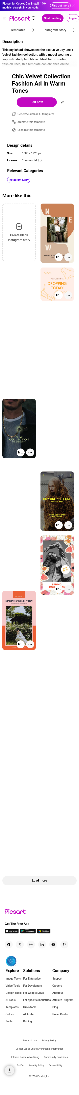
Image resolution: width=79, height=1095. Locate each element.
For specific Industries (37, 1000)
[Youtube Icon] (53, 944)
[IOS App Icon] (12, 932)
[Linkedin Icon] (42, 944)
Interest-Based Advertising (25, 1057)
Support (57, 978)
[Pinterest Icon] (64, 944)
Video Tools (13, 985)
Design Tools (14, 992)
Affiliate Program (62, 1000)
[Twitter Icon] (20, 944)
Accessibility (55, 1065)
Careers (57, 985)
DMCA (20, 1065)
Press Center (60, 1014)
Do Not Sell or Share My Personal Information (39, 1048)
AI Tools (11, 1000)
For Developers (32, 985)
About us (58, 992)
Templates (12, 1007)
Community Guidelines (56, 1057)
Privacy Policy (49, 1040)
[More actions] (68, 257)
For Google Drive (33, 992)
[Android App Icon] (28, 932)
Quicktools (30, 1007)
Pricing (27, 1021)
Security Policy (36, 1065)
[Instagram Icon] (31, 944)
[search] (34, 18)
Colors (10, 1014)
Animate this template (31, 122)
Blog (55, 1007)
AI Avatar (29, 1014)
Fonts (9, 1021)
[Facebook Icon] (9, 944)
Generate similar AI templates (36, 114)
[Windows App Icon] (43, 932)
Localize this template (31, 129)
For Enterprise (32, 978)
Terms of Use (30, 1040)
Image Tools (13, 978)
